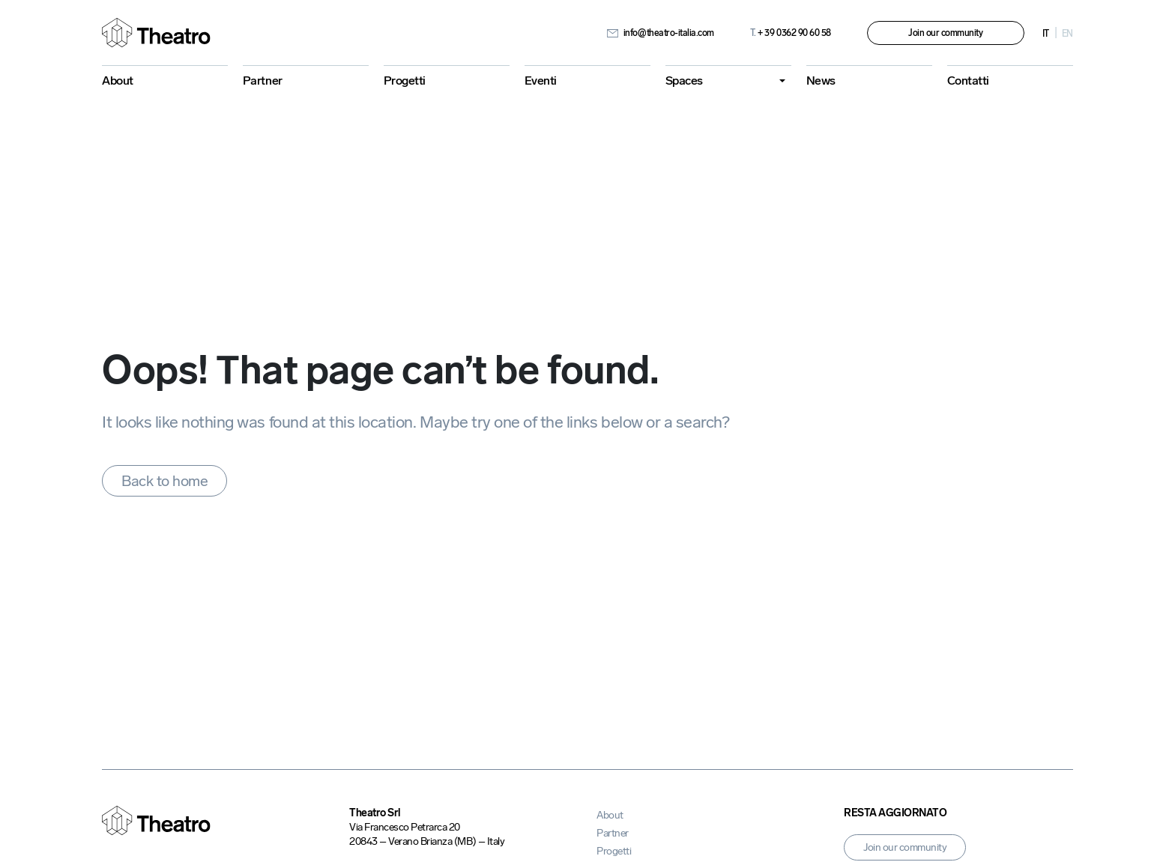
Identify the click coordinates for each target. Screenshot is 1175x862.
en (1067, 33)
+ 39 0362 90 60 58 (790, 33)
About (117, 80)
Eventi (541, 80)
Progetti (405, 80)
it (1045, 33)
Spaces (684, 80)
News (821, 80)
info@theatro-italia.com (660, 33)
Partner (263, 80)
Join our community (945, 33)
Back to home (164, 481)
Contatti (968, 80)
